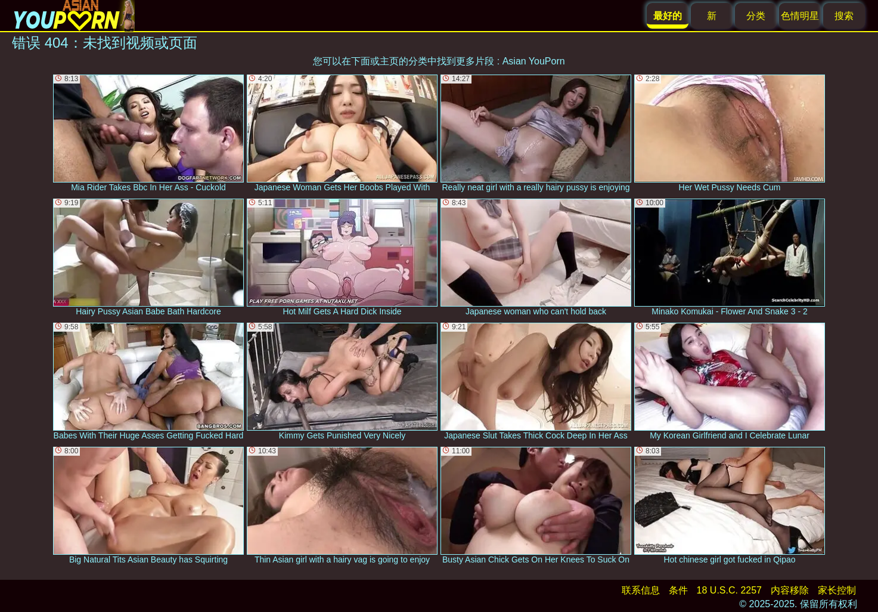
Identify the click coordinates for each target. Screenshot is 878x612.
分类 (755, 16)
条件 (678, 590)
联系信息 (641, 590)
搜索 (844, 16)
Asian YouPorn (533, 61)
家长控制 (837, 590)
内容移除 (790, 590)
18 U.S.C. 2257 (729, 590)
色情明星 (800, 16)
